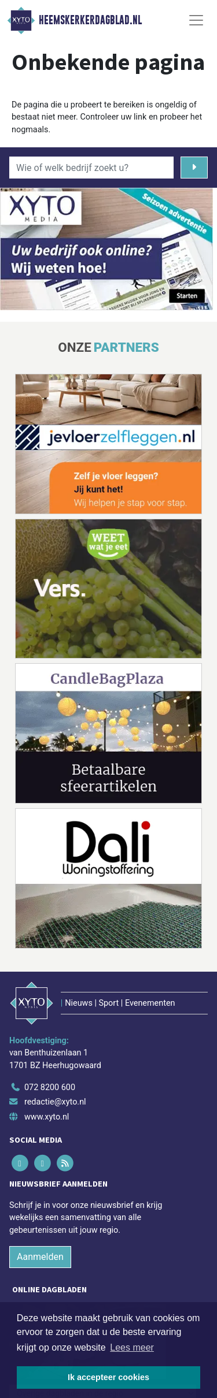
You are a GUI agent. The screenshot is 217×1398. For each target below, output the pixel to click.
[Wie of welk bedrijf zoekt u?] (91, 168)
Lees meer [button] (132, 1347)
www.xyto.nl (46, 1117)
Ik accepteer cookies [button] (108, 1377)
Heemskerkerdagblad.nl (90, 20)
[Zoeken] (194, 168)
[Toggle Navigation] (196, 20)
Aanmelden (40, 1256)
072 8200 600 (49, 1087)
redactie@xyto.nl (55, 1102)
